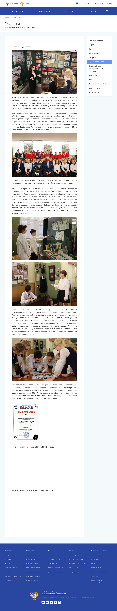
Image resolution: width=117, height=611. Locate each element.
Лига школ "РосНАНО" (97, 84)
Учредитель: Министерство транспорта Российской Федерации (59, 597)
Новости (7, 563)
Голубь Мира (94, 75)
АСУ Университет (95, 555)
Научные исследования (76, 559)
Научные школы (74, 567)
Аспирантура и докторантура (77, 555)
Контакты (87, 3)
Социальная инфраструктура (13, 576)
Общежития (8, 580)
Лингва (91, 79)
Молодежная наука (74, 572)
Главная (7, 17)
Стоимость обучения (32, 563)
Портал (93, 563)
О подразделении (96, 40)
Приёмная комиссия (32, 580)
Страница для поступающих (34, 555)
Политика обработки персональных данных (97, 581)
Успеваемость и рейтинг (55, 559)
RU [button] (78, 3)
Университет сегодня (11, 555)
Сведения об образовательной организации (54, 593)
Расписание (51, 555)
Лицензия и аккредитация (55, 567)
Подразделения (17, 17)
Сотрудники (93, 45)
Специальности (52, 563)
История (7, 572)
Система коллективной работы (99, 572)
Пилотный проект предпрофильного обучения (96, 68)
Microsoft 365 (94, 576)
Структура (92, 49)
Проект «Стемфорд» (96, 88)
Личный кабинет (95, 559)
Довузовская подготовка (33, 572)
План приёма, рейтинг (32, 559)
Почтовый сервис (96, 567)
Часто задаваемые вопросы (34, 567)
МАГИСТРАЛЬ (94, 92)
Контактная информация (12, 567)
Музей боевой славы (97, 62)
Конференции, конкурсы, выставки (79, 563)
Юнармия (92, 57)
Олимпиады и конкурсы (33, 576)
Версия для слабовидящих (88, 597)
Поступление (94, 53)
